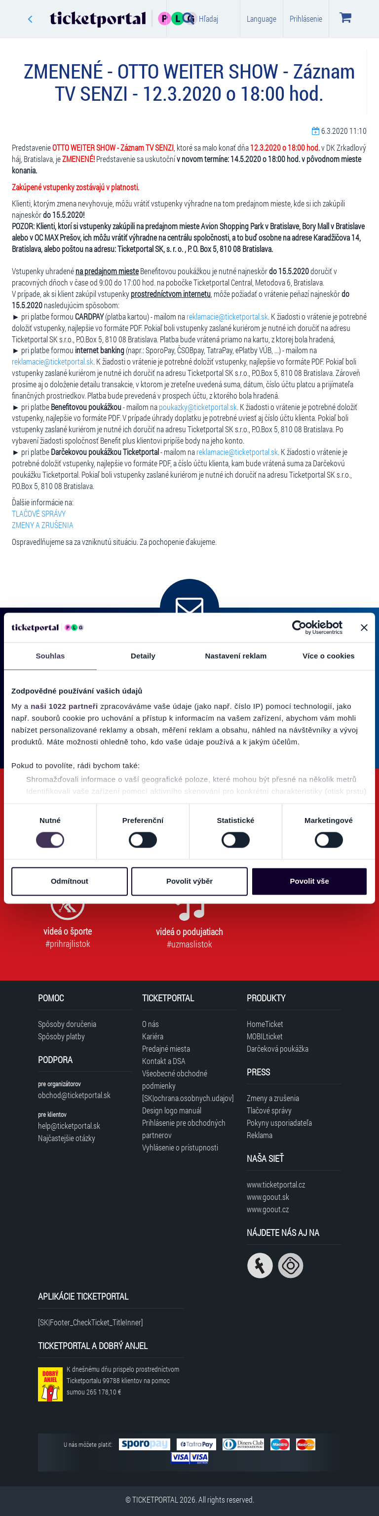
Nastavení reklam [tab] (235, 656)
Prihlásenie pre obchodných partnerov (184, 1128)
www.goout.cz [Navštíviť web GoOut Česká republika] (268, 1209)
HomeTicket (265, 1024)
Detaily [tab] (143, 656)
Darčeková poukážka (277, 1048)
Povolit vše (309, 881)
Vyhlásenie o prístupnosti (180, 1147)
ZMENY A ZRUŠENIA (43, 525)
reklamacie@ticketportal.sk (227, 316)
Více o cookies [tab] (329, 656)
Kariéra (152, 1036)
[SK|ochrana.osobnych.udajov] (188, 1098)
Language (261, 18)
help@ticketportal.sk (69, 1125)
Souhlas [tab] (50, 656)
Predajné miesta (166, 1048)
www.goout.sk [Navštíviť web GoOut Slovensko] (268, 1196)
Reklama (259, 1135)
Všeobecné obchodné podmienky (174, 1079)
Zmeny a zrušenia (273, 1098)
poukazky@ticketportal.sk (198, 407)
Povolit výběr (189, 881)
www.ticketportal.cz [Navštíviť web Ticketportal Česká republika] (276, 1184)
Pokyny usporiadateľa (279, 1122)
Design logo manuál (171, 1110)
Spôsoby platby (61, 1036)
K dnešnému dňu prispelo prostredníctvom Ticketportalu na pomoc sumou (123, 1380)
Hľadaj (200, 18)
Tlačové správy (269, 1110)
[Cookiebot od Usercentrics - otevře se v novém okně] (299, 627)
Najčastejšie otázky (66, 1138)
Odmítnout (69, 881)
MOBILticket (265, 1036)
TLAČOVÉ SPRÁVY (39, 513)
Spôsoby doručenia (67, 1024)
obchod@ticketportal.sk (74, 1095)
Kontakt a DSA (164, 1061)
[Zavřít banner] (364, 627)
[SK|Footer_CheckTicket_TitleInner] (90, 1322)
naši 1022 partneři (64, 706)
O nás (150, 1024)
